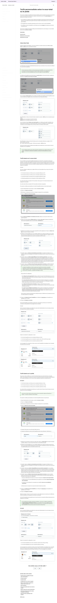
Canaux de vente (5, 82)
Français (53, 1)
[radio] (35, 568)
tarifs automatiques (26, 503)
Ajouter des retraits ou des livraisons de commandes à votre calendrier (8, 49)
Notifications (4, 75)
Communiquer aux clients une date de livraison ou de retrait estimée (9, 45)
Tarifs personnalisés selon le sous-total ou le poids (8, 31)
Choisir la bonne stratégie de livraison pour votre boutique (27, 576)
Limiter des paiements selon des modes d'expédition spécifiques (8, 36)
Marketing (4, 85)
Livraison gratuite (24, 578)
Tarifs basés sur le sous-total (24, 35)
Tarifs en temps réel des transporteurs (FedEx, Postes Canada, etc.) (8, 25)
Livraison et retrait (11, 5)
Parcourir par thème (12, 1)
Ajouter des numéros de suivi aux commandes (8, 53)
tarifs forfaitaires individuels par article (29, 502)
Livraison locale (23, 579)
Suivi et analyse (5, 87)
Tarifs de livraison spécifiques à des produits (9, 40)
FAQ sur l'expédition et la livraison (8, 63)
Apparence (4, 92)
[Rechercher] (53, 5)
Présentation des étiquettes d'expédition (8, 55)
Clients (3, 16)
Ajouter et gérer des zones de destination (8, 33)
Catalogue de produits (6, 11)
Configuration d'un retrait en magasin (27, 581)
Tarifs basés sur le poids (24, 37)
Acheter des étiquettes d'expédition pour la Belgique (8, 58)
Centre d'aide (4, 5)
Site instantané (4, 70)
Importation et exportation (7, 97)
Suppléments (4, 99)
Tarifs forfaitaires (6, 28)
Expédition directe (7, 65)
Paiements (4, 18)
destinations (44, 297)
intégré (43, 25)
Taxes (3, 77)
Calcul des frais (22, 34)
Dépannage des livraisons (8, 60)
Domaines (4, 80)
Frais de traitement (7, 42)
